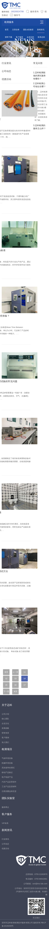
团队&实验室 (28, 30)
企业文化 (5, 723)
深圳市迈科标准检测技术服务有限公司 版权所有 (21, 923)
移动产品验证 (7, 772)
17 (25, 685)
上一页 (15, 672)
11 (25, 672)
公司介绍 (5, 714)
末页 (15, 691)
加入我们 (5, 742)
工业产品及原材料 (9, 786)
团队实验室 (8, 798)
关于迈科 (7, 705)
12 (6, 678)
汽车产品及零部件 (9, 782)
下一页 (6, 691)
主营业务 (15, 30)
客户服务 (7, 814)
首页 (6, 30)
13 (15, 678)
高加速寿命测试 (8, 768)
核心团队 (5, 719)
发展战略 (5, 728)
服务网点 (5, 807)
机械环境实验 (7, 763)
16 (15, 685)
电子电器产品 (7, 777)
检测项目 (7, 749)
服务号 (15, 15)
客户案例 (5, 738)
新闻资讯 (40, 30)
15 (6, 685)
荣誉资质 (5, 733)
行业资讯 (6, 63)
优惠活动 (6, 79)
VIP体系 (5, 823)
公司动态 (6, 71)
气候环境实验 (7, 758)
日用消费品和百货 (9, 791)
